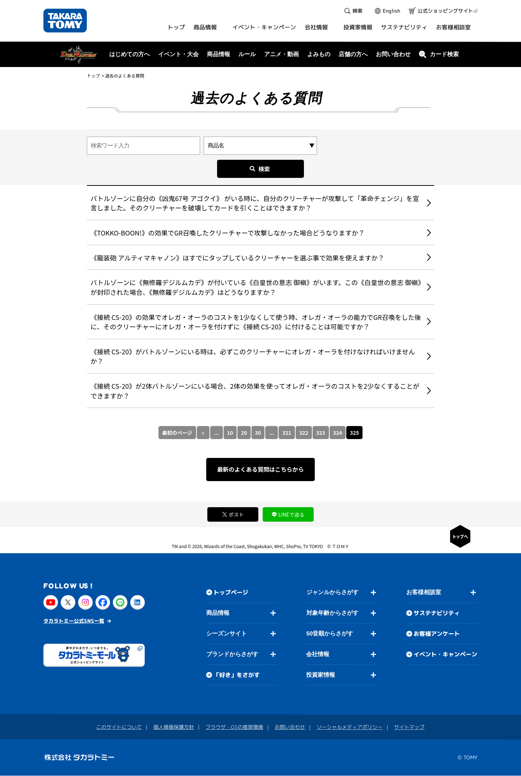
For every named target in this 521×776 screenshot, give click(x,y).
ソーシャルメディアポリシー (349, 726)
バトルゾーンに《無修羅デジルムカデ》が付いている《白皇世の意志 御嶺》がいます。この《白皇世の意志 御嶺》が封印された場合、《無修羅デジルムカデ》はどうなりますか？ (255, 287)
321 (286, 432)
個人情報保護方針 (173, 726)
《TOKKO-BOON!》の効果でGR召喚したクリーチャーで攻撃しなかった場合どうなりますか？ (227, 232)
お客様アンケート (437, 634)
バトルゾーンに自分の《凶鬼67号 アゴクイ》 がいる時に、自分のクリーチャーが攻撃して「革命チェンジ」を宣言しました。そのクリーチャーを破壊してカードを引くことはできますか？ (254, 203)
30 (258, 432)
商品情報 (217, 613)
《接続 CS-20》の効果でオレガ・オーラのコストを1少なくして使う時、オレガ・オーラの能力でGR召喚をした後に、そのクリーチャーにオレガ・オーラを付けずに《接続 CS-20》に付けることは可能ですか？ (255, 321)
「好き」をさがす (236, 675)
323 (320, 432)
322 (303, 432)
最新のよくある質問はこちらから (260, 469)
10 (230, 432)
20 (244, 432)
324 (337, 432)
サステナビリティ (437, 613)
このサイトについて (119, 726)
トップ (93, 75)
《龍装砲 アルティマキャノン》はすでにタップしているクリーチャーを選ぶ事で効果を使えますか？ (237, 257)
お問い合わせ (393, 54)
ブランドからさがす (232, 654)
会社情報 (317, 654)
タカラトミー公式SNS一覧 (73, 620)
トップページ (230, 592)
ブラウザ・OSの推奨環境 (234, 726)
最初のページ (177, 432)
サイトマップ (409, 726)
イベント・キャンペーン (445, 654)
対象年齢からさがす (332, 613)
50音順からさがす (329, 633)
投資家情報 (320, 675)
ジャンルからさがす (332, 592)
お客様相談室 (423, 592)
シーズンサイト (226, 633)
